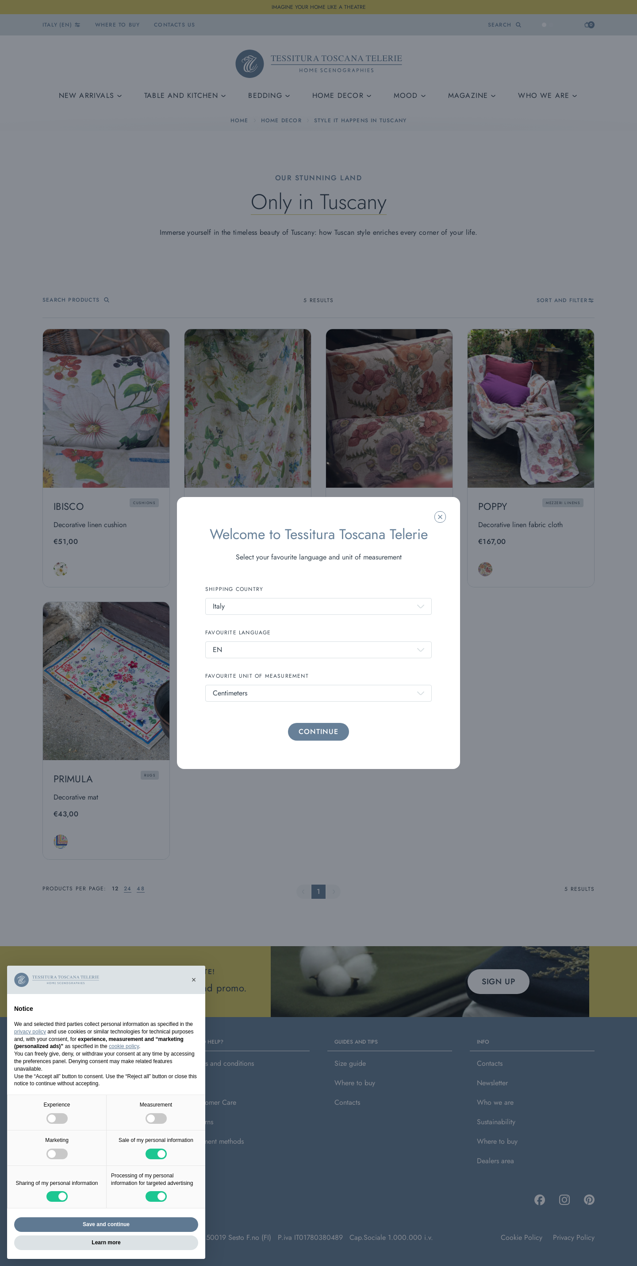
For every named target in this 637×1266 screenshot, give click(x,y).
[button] (194, 980)
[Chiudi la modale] (440, 517)
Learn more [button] (106, 1242)
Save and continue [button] (106, 1224)
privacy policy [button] (30, 1032)
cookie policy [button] (124, 1046)
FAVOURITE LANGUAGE (238, 632)
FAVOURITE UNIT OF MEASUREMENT (257, 676)
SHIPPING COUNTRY (234, 589)
